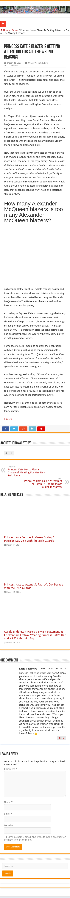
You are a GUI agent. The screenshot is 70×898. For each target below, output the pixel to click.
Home (5, 30)
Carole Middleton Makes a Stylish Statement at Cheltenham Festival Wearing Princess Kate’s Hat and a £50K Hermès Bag (35, 608)
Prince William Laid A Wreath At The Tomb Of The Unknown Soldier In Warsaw (43, 455)
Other (15, 30)
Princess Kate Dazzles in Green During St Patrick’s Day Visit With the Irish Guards (29, 511)
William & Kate (41, 63)
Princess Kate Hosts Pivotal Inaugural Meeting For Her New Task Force (27, 444)
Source (8, 391)
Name (8, 775)
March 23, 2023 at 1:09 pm (53, 641)
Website (8, 798)
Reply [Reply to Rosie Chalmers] (61, 711)
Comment (10, 741)
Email (8, 786)
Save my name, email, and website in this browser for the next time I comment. (35, 811)
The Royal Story (25, 884)
